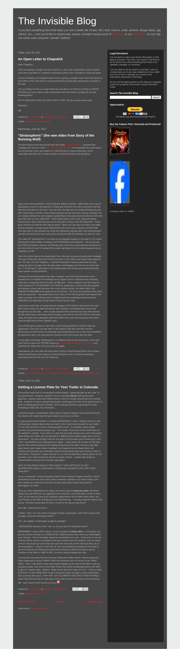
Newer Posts (26, 601)
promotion (74, 373)
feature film (139, 34)
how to (41, 593)
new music (64, 373)
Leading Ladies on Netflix (122, 211)
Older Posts (94, 601)
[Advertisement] (33, 627)
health (28, 121)
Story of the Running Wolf (58, 148)
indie (37, 373)
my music (118, 34)
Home (61, 601)
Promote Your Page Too (119, 205)
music (54, 373)
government (31, 593)
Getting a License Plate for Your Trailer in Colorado (58, 387)
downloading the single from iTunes (76, 343)
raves (83, 373)
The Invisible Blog (57, 20)
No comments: (62, 117)
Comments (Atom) (40, 608)
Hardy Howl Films (74, 145)
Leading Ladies (116, 160)
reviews (42, 121)
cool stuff (30, 373)
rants (35, 121)
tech (49, 121)
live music (45, 373)
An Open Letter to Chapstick (40, 59)
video (98, 373)
